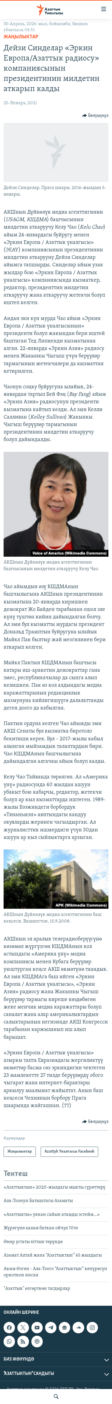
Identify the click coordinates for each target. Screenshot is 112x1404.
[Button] (95, 115)
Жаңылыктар (21, 37)
